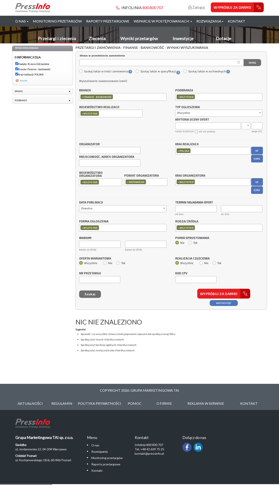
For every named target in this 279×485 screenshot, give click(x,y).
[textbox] (115, 96)
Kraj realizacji (187, 144)
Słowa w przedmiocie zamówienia (102, 55)
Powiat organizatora (141, 175)
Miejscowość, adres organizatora (106, 157)
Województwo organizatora (91, 174)
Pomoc (134, 403)
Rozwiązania (99, 451)
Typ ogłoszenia (187, 107)
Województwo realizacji (99, 107)
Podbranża (184, 90)
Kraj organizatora (190, 175)
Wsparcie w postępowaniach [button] (163, 21)
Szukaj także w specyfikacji (155, 71)
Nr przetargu (90, 273)
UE (257, 150)
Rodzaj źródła (186, 221)
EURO (257, 158)
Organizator (89, 144)
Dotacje (223, 38)
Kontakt (236, 21)
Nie (180, 243)
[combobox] (123, 97)
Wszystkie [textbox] (183, 112)
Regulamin (61, 403)
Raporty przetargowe (107, 21)
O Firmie (164, 403)
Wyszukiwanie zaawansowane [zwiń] (103, 81)
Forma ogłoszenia (94, 221)
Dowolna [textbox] (86, 208)
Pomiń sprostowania (192, 238)
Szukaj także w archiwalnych (204, 71)
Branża (85, 90)
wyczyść (23, 80)
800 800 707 (152, 7)
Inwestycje (183, 38)
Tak (193, 243)
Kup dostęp (223, 303)
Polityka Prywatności (99, 403)
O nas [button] (22, 21)
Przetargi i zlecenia (57, 38)
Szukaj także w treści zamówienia (103, 71)
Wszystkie (88, 263)
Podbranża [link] (21, 100)
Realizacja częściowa (192, 258)
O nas (95, 445)
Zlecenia (96, 38)
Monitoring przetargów (57, 21)
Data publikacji (91, 202)
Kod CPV (181, 273)
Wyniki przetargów (139, 38)
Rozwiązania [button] (209, 21)
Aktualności (30, 403)
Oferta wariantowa (95, 258)
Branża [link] (19, 91)
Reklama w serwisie (205, 403)
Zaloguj (196, 7)
